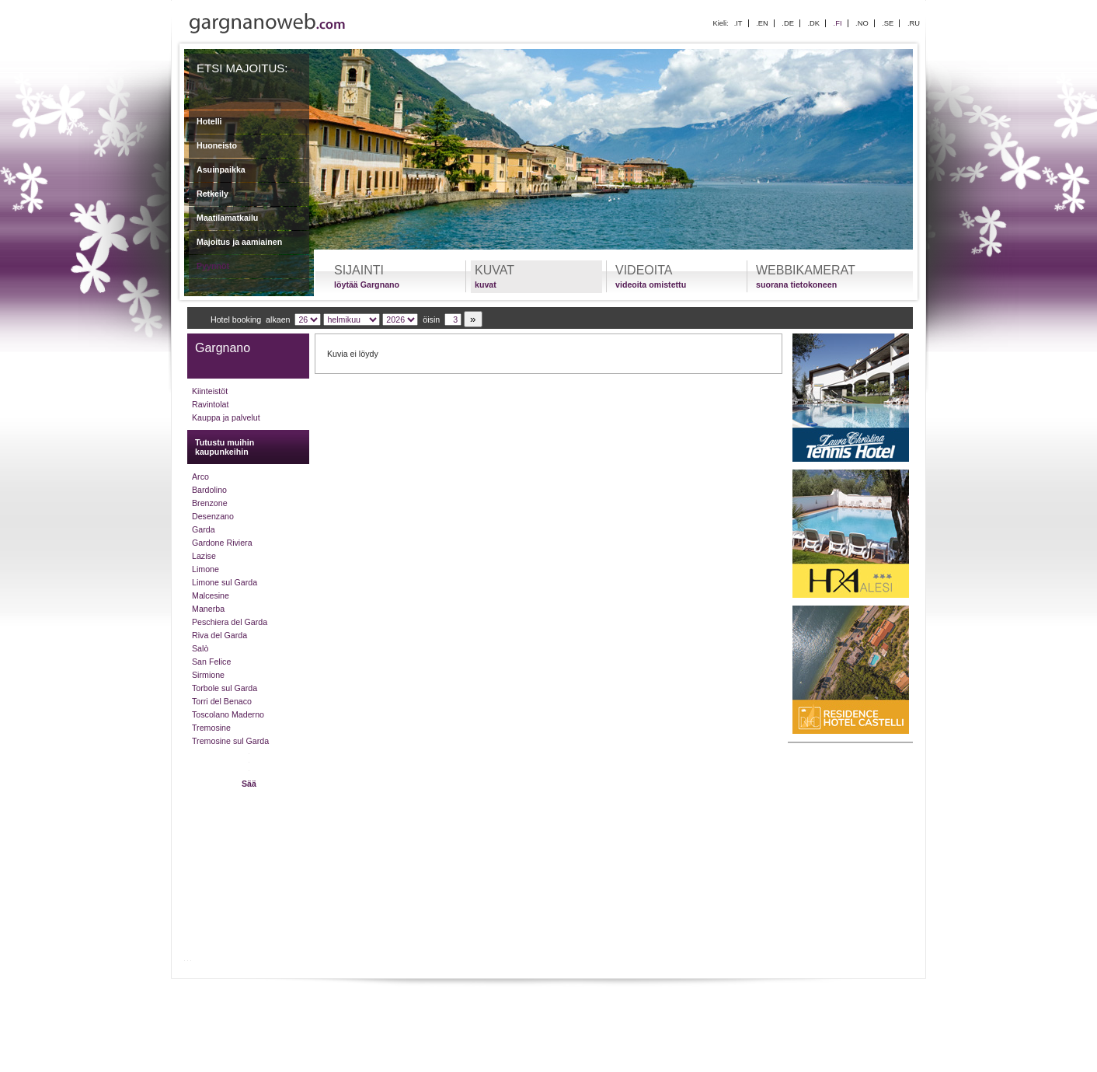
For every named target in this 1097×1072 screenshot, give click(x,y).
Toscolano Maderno (228, 714)
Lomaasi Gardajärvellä (310, 997)
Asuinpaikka (221, 169)
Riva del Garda (219, 635)
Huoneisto (217, 145)
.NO (862, 23)
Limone (205, 569)
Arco (200, 476)
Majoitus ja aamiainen (239, 241)
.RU (913, 23)
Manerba (208, 608)
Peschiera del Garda (229, 622)
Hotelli (209, 121)
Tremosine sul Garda (230, 741)
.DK (813, 23)
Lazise (204, 555)
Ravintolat (210, 404)
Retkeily (212, 193)
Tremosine (211, 727)
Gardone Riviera (222, 542)
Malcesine (210, 595)
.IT (738, 23)
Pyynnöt (213, 266)
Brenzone (210, 503)
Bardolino (209, 489)
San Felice (211, 661)
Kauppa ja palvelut (226, 417)
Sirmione (208, 674)
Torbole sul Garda (224, 688)
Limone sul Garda (224, 582)
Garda (203, 529)
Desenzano (213, 516)
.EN (762, 23)
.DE (788, 23)
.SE (887, 23)
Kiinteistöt (210, 391)
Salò (200, 648)
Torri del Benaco (222, 701)
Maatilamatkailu (227, 217)
